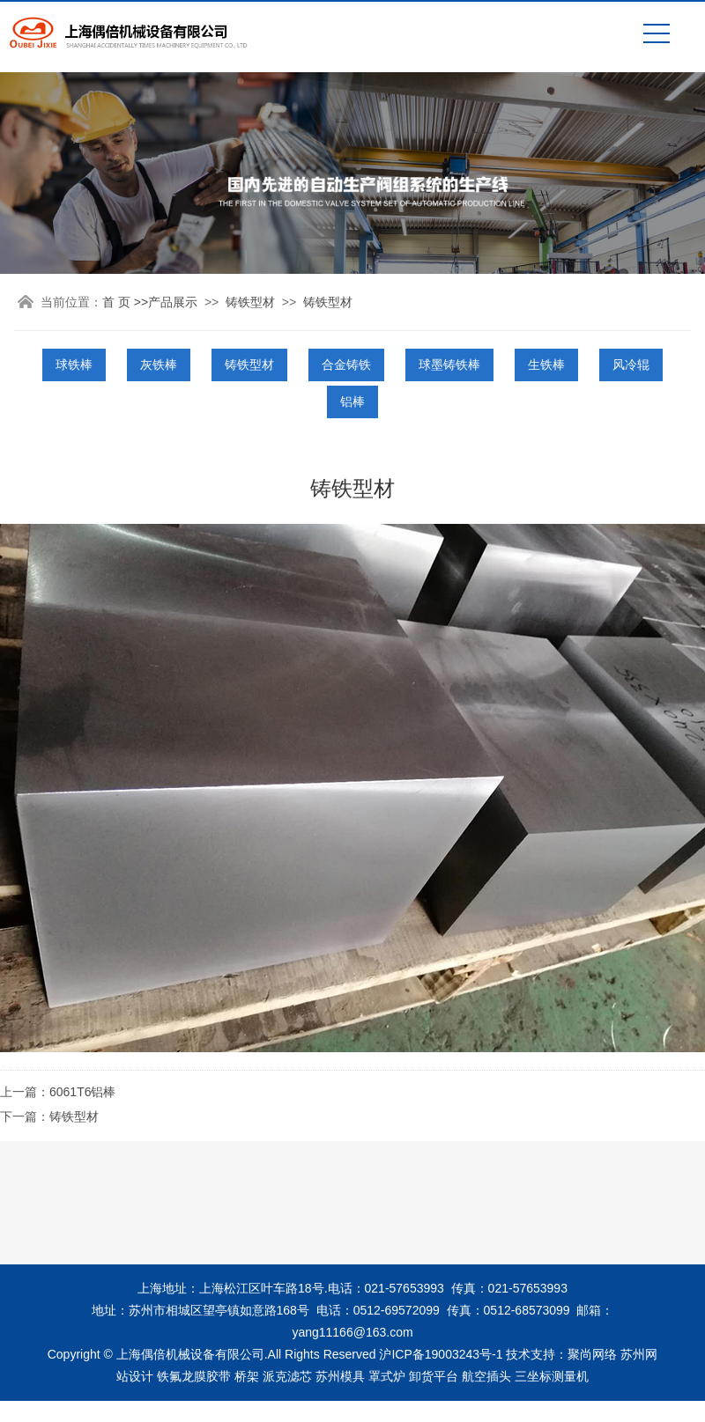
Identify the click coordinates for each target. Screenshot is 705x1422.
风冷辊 (630, 364)
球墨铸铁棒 (449, 364)
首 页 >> (125, 302)
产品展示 (172, 302)
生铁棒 (546, 364)
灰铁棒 (158, 364)
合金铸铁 (346, 364)
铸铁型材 (250, 302)
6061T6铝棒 (82, 1092)
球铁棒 (74, 364)
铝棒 (352, 401)
